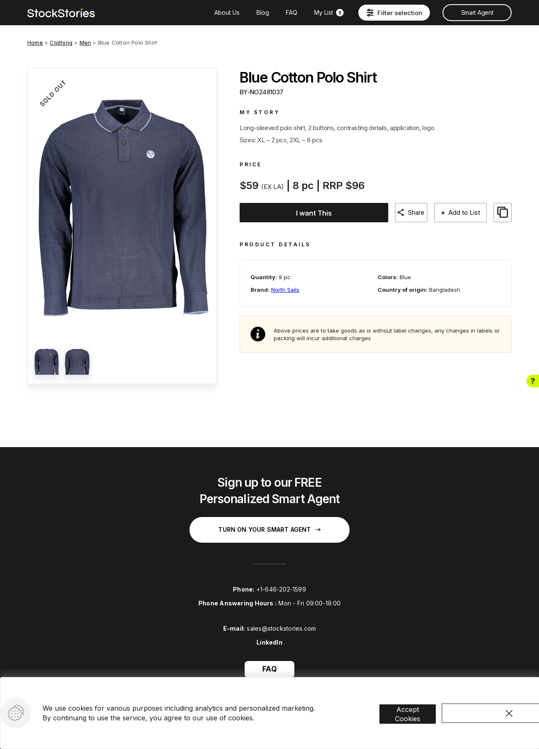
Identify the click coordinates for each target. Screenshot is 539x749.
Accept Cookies (417, 705)
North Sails (285, 286)
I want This (311, 213)
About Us (227, 12)
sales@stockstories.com (281, 628)
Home (35, 42)
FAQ (291, 12)
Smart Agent (477, 12)
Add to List (463, 212)
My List (329, 12)
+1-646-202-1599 (281, 589)
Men (85, 42)
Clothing (61, 42)
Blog (262, 12)
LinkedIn (269, 642)
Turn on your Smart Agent (269, 529)
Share (415, 212)
